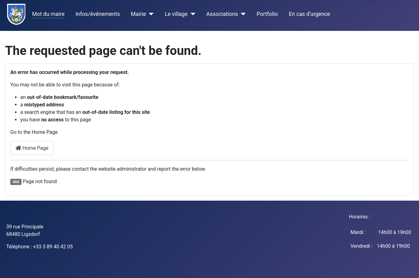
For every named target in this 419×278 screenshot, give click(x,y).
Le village (176, 14)
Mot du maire (48, 14)
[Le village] (191, 14)
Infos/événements (97, 14)
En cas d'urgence (309, 14)
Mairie (138, 14)
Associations (222, 14)
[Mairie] (150, 14)
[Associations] (242, 14)
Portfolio (267, 14)
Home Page (32, 148)
